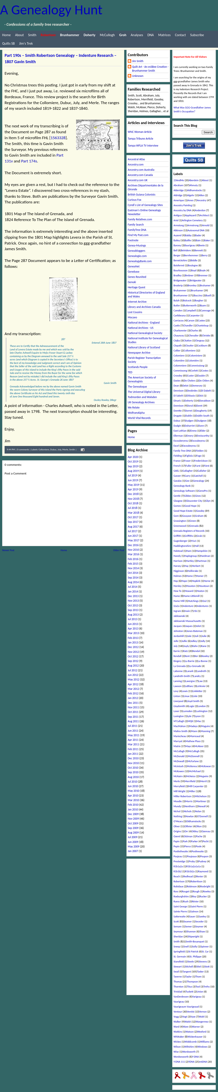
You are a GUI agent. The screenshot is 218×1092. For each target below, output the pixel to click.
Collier (177, 350)
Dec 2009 (133, 814)
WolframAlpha (136, 413)
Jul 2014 (132, 587)
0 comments (23, 449)
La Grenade (195, 666)
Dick (200, 395)
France (177, 460)
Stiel (198, 966)
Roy (194, 896)
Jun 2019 (133, 480)
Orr (186, 831)
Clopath (178, 345)
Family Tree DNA (182, 450)
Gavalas (178, 480)
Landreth (201, 671)
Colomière (179, 360)
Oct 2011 (133, 712)
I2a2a (176, 606)
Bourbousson (180, 270)
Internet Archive (137, 302)
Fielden (200, 450)
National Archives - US (140, 328)
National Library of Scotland (144, 347)
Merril (203, 781)
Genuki (132, 282)
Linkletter (197, 691)
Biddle (194, 260)
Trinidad (178, 991)
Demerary (197, 385)
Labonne (178, 671)
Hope (184, 580)
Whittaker (179, 1036)
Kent (187, 656)
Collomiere (44, 449)
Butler (177, 305)
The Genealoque (137, 386)
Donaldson (205, 400)
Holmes (178, 575)
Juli (196, 636)
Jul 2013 (132, 619)
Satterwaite (180, 916)
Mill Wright (179, 791)
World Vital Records (139, 418)
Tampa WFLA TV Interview (143, 145)
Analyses (137, 35)
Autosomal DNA (196, 230)
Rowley (207, 891)
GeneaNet (134, 266)
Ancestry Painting (183, 205)
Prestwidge (179, 861)
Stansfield (179, 961)
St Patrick (193, 951)
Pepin (176, 846)
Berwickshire (180, 260)
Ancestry (201, 200)
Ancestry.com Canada (140, 175)
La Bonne (203, 661)
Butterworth (190, 305)
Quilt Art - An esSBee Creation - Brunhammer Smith (150, 69)
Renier (199, 876)
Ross (176, 891)
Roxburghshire (181, 896)
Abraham (178, 185)
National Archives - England (144, 322)
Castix (177, 325)
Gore (176, 515)
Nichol (177, 811)
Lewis (185, 691)
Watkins (178, 1031)
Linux (186, 696)
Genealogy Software (184, 490)
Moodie (178, 801)
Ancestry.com (135, 164)
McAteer (199, 746)
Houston (190, 585)
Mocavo (132, 317)
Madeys (193, 726)
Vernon (203, 1011)
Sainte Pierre (180, 911)
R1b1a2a (178, 866)
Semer (188, 926)
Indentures (202, 606)
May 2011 (133, 735)
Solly (194, 946)
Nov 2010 (133, 763)
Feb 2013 (133, 638)
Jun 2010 (133, 786)
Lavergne (190, 681)
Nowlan (190, 816)
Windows (203, 1046)
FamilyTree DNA (137, 230)
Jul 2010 (132, 781)
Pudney (202, 861)
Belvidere (186, 250)
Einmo (193, 430)
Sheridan (178, 936)
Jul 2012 (132, 670)
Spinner (205, 946)
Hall (197, 545)
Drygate (178, 415)
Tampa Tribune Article (140, 138)
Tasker (200, 971)
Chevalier (194, 335)
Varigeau (196, 996)
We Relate (134, 407)
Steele (190, 961)
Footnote (133, 240)
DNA (150, 35)
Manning (205, 731)
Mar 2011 (133, 744)
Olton (199, 826)
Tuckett (189, 991)
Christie (206, 335)
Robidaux (178, 886)
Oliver (177, 826)
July (59, 449)
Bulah (177, 300)
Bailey (177, 240)
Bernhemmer (191, 255)
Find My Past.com (138, 235)
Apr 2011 (133, 740)
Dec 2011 (133, 703)
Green (193, 520)
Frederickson (201, 460)
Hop (176, 580)
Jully (203, 641)
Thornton (178, 986)
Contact (180, 35)
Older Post (118, 550)
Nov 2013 (133, 601)
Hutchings (193, 601)
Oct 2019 (133, 461)
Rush (185, 901)
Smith (32, 35)
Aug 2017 (133, 526)
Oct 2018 (133, 503)
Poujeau (178, 856)
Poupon (204, 856)
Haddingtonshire (182, 545)
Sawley (202, 916)
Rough (196, 891)
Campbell (191, 310)
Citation (187, 340)
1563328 (58, 137)
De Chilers (204, 380)
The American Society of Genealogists (142, 379)
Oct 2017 (133, 517)
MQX (190, 721)
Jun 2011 (133, 731)
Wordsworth (189, 1051)
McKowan (206, 766)
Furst (197, 465)
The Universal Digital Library (144, 392)
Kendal (196, 651)
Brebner (189, 275)
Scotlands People (138, 367)
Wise (176, 1051)
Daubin (201, 375)
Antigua (178, 215)
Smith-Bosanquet (195, 941)
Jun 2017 (133, 536)
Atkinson (178, 230)
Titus (189, 986)
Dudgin (177, 425)
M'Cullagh (179, 721)
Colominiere (195, 355)
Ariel (176, 220)
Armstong (179, 225)
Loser (176, 711)
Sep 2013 (133, 610)
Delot (185, 385)
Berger (177, 255)
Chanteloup (202, 325)
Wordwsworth (181, 1056)
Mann (194, 731)
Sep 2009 (133, 828)
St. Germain (180, 956)
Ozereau (205, 831)
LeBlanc (189, 686)
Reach (177, 876)
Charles (194, 330)
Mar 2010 (133, 800)
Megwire (203, 776)
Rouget (185, 891)
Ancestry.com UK (137, 180)
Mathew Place (193, 741)
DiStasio (190, 395)
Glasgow (178, 500)
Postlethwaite (181, 851)
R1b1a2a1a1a (193, 866)
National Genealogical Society (145, 333)
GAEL (176, 470)
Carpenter (194, 315)
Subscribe (197, 35)
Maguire (205, 726)
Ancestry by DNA (182, 210)
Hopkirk (196, 580)
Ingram (177, 611)
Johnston (178, 631)
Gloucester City (194, 500)
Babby (188, 235)
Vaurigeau (179, 1001)
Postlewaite (198, 851)
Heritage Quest (136, 287)
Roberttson (197, 881)
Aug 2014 (133, 582)
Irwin (187, 611)
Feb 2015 (133, 563)
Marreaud (195, 736)
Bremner (203, 275)
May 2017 (133, 540)
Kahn (195, 646)
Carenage (206, 310)
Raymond (203, 871)
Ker (196, 656)
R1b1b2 (178, 871)
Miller (192, 791)
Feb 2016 (133, 559)
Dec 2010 (133, 758)
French (177, 465)
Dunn (201, 425)
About (19, 35)
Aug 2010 (133, 777)
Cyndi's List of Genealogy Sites (145, 205)
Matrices (164, 35)
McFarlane (193, 761)
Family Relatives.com (140, 219)
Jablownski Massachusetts (187, 621)
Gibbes (188, 495)
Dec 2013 (133, 596)
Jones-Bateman (195, 631)
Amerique (179, 200)
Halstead (178, 550)
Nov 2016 (133, 550)
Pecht (206, 841)
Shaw (202, 931)
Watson (190, 1031)
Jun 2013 (133, 624)
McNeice (191, 776)
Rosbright (205, 886)
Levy (176, 691)
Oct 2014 (133, 573)
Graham (199, 515)
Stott (206, 966)
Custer (190, 375)
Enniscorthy (203, 435)
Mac (199, 721)
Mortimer (201, 801)
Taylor (188, 976)
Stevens (203, 961)
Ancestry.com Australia (141, 170)
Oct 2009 (133, 823)
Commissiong (197, 365)
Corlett (194, 370)
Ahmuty (193, 185)
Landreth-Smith (182, 676)
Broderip (178, 285)
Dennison (179, 390)
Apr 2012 (133, 684)
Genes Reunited (137, 277)
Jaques (188, 626)
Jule (189, 636)
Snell (186, 946)
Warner (196, 1026)
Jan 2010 (133, 809)
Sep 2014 (133, 577)
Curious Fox (134, 200)
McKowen (179, 771)
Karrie (177, 651)
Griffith (177, 535)
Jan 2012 (133, 698)
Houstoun (204, 585)
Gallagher (188, 470)
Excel (176, 445)
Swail (176, 971)
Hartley (190, 560)
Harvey (177, 565)
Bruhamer (205, 285)
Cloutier (189, 345)
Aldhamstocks (194, 190)
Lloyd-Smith (193, 701)
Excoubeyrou (189, 445)
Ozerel (177, 836)
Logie (191, 706)
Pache (199, 836)
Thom (198, 976)
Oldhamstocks (193, 821)
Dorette (178, 410)
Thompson (192, 981)
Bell (175, 250)
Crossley (178, 375)
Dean (176, 385)
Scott (176, 921)
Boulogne (193, 265)
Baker (207, 240)
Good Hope (190, 505)
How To (177, 590)
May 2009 (133, 846)
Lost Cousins (135, 312)
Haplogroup (190, 555)
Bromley (192, 285)
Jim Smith (137, 61)
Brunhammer (181, 295)
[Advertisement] (145, 926)
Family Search (136, 224)
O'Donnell (202, 816)
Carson (190, 320)
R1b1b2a (189, 871)
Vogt (184, 1016)
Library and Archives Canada (144, 307)
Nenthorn (190, 806)
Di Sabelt (178, 395)
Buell (208, 295)
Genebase (133, 271)
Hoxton (200, 590)
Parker (194, 841)
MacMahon (180, 726)
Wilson (177, 1046)
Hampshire (202, 550)
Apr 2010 (133, 795)
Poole (199, 846)
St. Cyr (205, 951)
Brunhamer (197, 290)
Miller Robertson (182, 796)
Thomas (178, 981)
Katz (185, 651)
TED (130, 372)
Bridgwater (196, 280)
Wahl (201, 1016)
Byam (203, 305)
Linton (177, 696)
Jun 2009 (133, 842)
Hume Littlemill (191, 595)
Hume (177, 595)
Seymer (199, 926)
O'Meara (178, 821)
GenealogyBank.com (140, 261)
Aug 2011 (133, 721)
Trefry (206, 986)
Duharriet (190, 425)
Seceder (199, 921)
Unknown (137, 76)
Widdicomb (190, 1041)
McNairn (178, 776)
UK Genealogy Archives (141, 402)
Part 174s (29, 161)
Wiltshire (189, 1046)
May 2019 (133, 485)
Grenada (194, 525)
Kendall (177, 656)
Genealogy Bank (182, 485)
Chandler (188, 325)
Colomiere (179, 355)
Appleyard (190, 215)
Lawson (178, 686)
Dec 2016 (133, 545)
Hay (186, 565)
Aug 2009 (133, 832)
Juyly (186, 646)
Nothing (178, 816)
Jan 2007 (133, 851)
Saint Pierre (197, 906)
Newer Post (8, 550)
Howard (189, 590)
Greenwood (180, 525)
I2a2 (204, 601)
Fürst (206, 465)
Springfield (179, 951)
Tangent (186, 971)
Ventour (178, 1011)
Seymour (178, 931)
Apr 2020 (133, 457)
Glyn (208, 500)
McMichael (195, 771)
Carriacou (179, 320)
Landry (197, 676)
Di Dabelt (206, 390)
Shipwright (193, 936)
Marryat (178, 741)
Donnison (179, 405)
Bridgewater (180, 280)
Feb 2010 (133, 805)
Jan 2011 (133, 754)
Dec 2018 (133, 494)
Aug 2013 (133, 614)
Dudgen (189, 420)
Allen (201, 195)
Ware (185, 1026)
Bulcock (187, 300)
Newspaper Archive (139, 352)
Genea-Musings (137, 245)
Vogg (176, 1016)
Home (6, 35)
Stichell (189, 966)
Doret (199, 405)
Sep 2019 (133, 466)
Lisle (195, 696)
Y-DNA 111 (179, 1061)
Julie (204, 636)
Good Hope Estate (183, 510)
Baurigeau (189, 245)
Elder (203, 430)
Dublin (188, 415)
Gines (198, 495)
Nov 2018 (133, 499)
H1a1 (193, 540)
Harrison (178, 560)
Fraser (187, 460)
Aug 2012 (133, 665)
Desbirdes (192, 390)
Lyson (198, 716)
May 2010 (133, 791)
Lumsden (187, 711)
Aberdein (194, 180)
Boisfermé (179, 265)
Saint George (180, 906)
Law (200, 681)
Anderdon (200, 210)
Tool (198, 986)
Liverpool (178, 701)
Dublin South (202, 415)
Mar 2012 (133, 689)
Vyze (193, 1016)
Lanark (189, 671)
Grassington (180, 520)
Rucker (203, 896)
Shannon (191, 931)
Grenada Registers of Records (189, 530)
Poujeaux (192, 856)
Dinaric (177, 400)
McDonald (179, 756)
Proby (192, 861)
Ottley (195, 831)
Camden (178, 310)
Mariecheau (180, 736)
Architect (204, 215)
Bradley (178, 275)
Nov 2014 (133, 568)
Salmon (194, 911)
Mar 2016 (133, 554)
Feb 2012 (133, 693)
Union (200, 991)
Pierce (187, 846)
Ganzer (177, 475)
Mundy (177, 806)
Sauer (192, 916)
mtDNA (203, 1061)
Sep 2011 (133, 717)
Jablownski (179, 616)
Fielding (178, 455)
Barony (177, 245)
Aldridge (178, 195)
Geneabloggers (136, 251)
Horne (207, 580)
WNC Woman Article (140, 132)
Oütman (188, 836)
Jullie (184, 641)
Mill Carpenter (196, 786)
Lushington (202, 711)
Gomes (177, 505)
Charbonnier (180, 330)
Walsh (187, 1021)
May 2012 (133, 679)
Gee (187, 480)
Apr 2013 (133, 628)
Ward (176, 1026)
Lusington (179, 716)
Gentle (177, 495)
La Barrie (189, 661)
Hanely (177, 555)
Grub (199, 535)
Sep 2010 (133, 772)
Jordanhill (179, 636)
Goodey (200, 510)
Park (185, 841)
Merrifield (190, 781)
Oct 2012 (133, 656)
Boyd (193, 270)
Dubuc (53, 449)
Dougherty (201, 410)
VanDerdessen (181, 996)
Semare (178, 926)
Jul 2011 (132, 726)
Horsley (178, 585)
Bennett (198, 250)
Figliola (189, 455)
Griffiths (189, 535)
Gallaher (202, 470)
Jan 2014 (133, 591)
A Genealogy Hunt (51, 9)
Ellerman (178, 435)
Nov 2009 (133, 818)
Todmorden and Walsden (142, 397)
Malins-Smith (180, 731)
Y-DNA (195, 1056)
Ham (188, 550)
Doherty (188, 400)
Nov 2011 (133, 707)
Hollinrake (192, 570)
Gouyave (186, 515)
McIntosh (179, 766)
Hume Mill (179, 601)
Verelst (190, 1011)
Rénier (195, 901)
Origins (177, 831)
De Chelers (189, 380)
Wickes (177, 1041)
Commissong (180, 370)
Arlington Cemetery (192, 220)
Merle (65, 449)
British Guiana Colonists (141, 194)
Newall (202, 806)
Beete (202, 245)
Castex (201, 320)
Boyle (203, 270)
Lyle (189, 716)
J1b (195, 611)
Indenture (188, 606)
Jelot (198, 626)
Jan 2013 (133, 642)
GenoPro (203, 490)
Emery (189, 435)
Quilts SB (8, 43)
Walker (177, 1021)
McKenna (192, 766)
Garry (187, 475)
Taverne (178, 976)
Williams (204, 1041)
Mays (188, 746)
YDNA (191, 1061)
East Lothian (180, 430)
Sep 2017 (133, 522)
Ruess (177, 901)
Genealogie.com (137, 256)
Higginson (179, 570)
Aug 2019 (133, 471)
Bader (198, 235)
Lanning (178, 681)
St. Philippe (195, 956)
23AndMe (179, 180)
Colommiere (180, 365)
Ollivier (188, 826)
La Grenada (180, 666)
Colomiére (193, 360)
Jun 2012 (133, 675)
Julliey (194, 641)
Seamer (188, 921)
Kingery (178, 661)
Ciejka (177, 340)
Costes (204, 370)
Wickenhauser (195, 1036)
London (202, 706)
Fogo (198, 455)
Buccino (198, 295)
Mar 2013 (133, 633)
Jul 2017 (132, 531)
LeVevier (201, 686)
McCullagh (179, 751)
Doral (190, 405)
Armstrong (193, 225)
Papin (176, 841)
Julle (176, 641)
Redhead (188, 876)
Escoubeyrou (198, 440)
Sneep (177, 946)
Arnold (205, 225)
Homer (200, 575)
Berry (204, 255)
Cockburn (202, 345)
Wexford (201, 1031)
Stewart (178, 966)
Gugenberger (180, 540)
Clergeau (199, 340)
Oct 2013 (133, 605)
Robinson (192, 886)
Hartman (202, 560)
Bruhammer (180, 290)
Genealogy (198, 480)
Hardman (205, 555)
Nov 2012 (133, 652)
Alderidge (179, 190)
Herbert (196, 565)
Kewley (205, 656)
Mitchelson (201, 796)
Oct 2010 (133, 768)
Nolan (198, 811)
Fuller (188, 465)
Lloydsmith (179, 706)
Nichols (188, 811)
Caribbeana (180, 315)
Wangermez (202, 1021)
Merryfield (179, 786)
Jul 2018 (132, 508)
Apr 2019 (133, 489)
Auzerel (177, 235)
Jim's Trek (26, 43)
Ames (190, 200)
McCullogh (107, 35)
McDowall (179, 761)
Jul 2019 (132, 475)
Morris (188, 801)
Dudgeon (201, 420)
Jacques (178, 626)
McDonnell (193, 756)
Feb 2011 (133, 749)
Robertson (179, 881)
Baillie (188, 240)
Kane (203, 646)
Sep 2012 (133, 661)
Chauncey (179, 335)
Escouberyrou (181, 440)
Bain (198, 240)
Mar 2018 (133, 513)
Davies (177, 380)
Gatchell (198, 475)
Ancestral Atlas (136, 159)
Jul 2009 (132, 837)
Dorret (188, 410)
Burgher (199, 300)
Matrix (177, 746)
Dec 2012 (133, 647)
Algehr (190, 195)
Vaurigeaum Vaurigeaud (186, 1006)
